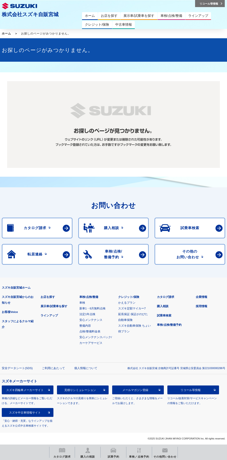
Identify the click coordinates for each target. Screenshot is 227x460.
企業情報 (201, 297)
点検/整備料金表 (89, 331)
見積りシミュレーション (80, 390)
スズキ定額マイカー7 (132, 308)
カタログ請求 (165, 297)
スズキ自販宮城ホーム (16, 287)
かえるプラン (126, 302)
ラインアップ (49, 315)
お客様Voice (10, 312)
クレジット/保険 (128, 297)
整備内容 (85, 325)
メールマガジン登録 (135, 390)
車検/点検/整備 (88, 297)
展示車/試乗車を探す (54, 306)
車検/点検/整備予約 (169, 324)
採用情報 (201, 306)
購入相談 (162, 306)
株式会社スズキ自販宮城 (30, 14)
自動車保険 (125, 320)
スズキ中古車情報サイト (25, 412)
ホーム (6, 33)
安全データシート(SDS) (17, 368)
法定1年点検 (87, 314)
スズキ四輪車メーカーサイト (25, 390)
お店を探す (48, 297)
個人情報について (85, 368)
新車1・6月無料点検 (92, 308)
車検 (82, 302)
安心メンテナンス (90, 320)
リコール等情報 (190, 390)
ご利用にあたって (53, 368)
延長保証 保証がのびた (133, 314)
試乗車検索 (164, 315)
